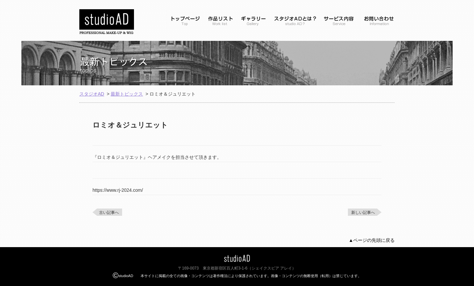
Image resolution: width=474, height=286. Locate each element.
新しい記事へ (363, 212)
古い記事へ (109, 212)
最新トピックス (127, 94)
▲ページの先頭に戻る (372, 240)
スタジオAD (91, 94)
